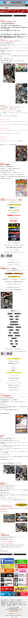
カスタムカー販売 (12, 603)
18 (11, 15)
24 (22, 15)
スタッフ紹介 (9, 605)
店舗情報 (24, 604)
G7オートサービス (16, 613)
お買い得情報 (3, 604)
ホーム (2, 7)
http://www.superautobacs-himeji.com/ (14, 611)
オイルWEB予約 (9, 604)
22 (18, 15)
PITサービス (6, 599)
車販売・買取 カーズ (4, 602)
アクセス (13, 605)
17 (9, 15)
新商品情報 (3, 603)
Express (15, 602)
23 (20, 15)
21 (16, 15)
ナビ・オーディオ (19, 599)
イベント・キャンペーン (22, 602)
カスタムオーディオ (19, 603)
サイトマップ (3, 605)
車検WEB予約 (15, 604)
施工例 (7, 603)
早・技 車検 (11, 602)
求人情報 (20, 604)
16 (7, 15)
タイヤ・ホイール (12, 599)
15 (5, 15)
